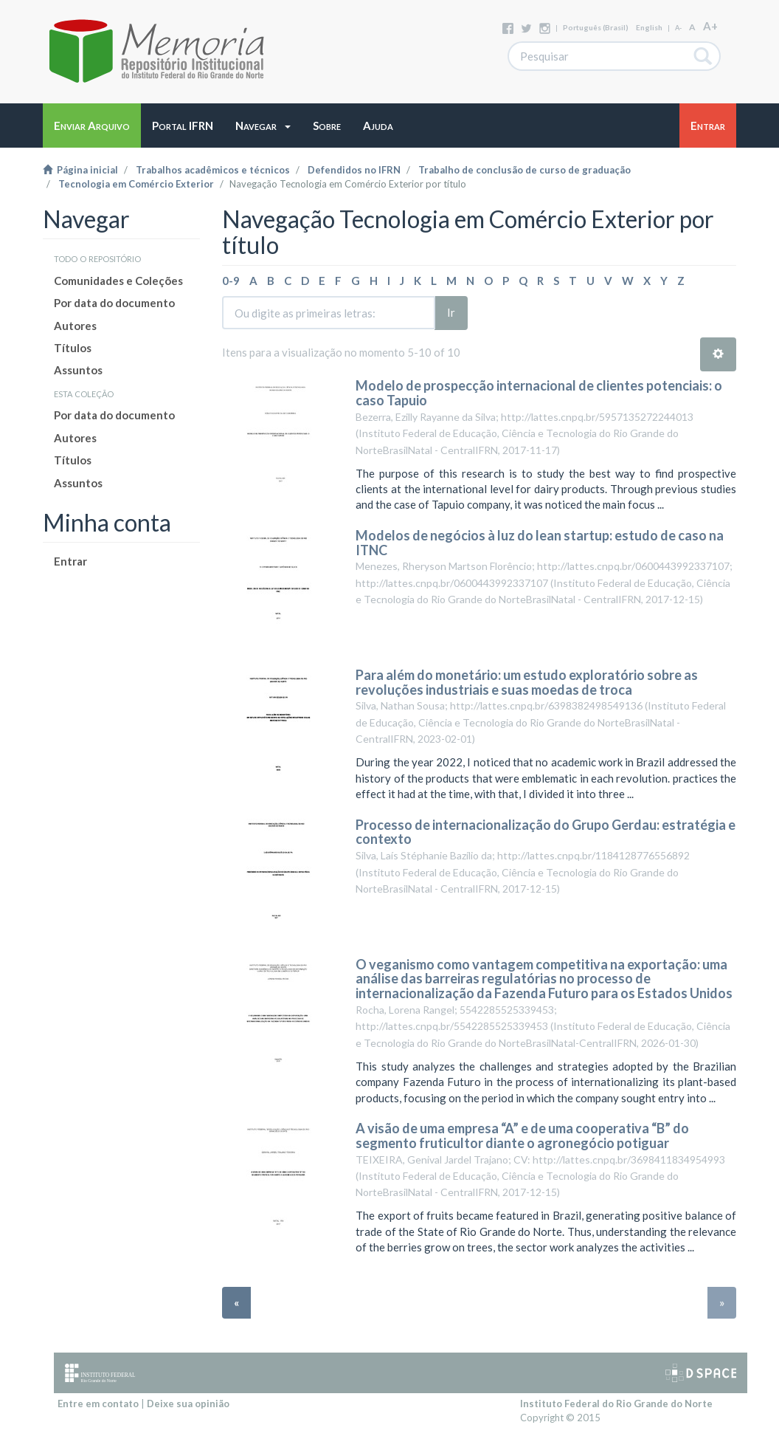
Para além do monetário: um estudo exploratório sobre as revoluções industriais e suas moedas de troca (527, 682)
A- (678, 28)
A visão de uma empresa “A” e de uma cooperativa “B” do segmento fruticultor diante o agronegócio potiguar (522, 1135)
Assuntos (78, 370)
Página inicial (80, 170)
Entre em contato (98, 1403)
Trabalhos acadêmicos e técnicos (213, 170)
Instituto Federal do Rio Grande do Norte (616, 1403)
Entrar (70, 561)
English (649, 27)
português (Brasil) (596, 27)
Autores (75, 325)
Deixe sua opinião (188, 1403)
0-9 (231, 280)
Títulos (72, 347)
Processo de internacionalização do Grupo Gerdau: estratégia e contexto (545, 832)
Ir (451, 312)
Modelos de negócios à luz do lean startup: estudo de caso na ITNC (540, 542)
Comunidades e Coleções (118, 280)
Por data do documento (114, 302)
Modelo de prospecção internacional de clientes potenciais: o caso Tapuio (539, 392)
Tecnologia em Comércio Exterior (136, 184)
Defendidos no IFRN (354, 170)
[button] (263, 125)
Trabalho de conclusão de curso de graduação (524, 170)
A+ (710, 25)
